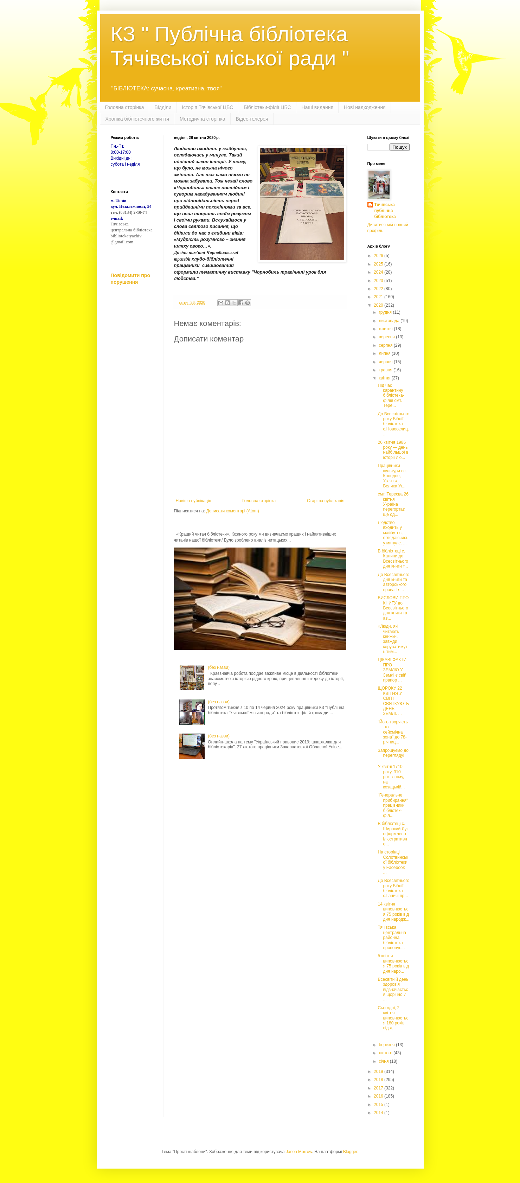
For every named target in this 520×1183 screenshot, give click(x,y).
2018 (379, 1079)
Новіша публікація (193, 500)
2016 (379, 1096)
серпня (386, 345)
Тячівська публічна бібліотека (385, 210)
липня (385, 353)
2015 (379, 1104)
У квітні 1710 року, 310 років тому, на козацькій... (391, 776)
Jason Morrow (299, 1151)
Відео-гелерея (252, 119)
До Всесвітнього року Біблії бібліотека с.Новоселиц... (393, 424)
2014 (379, 1112)
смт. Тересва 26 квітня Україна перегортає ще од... (393, 504)
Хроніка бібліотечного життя (137, 119)
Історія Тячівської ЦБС (207, 107)
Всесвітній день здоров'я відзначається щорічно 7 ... (393, 989)
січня (384, 1061)
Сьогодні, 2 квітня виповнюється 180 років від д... (393, 1018)
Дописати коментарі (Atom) (232, 511)
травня (386, 369)
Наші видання (317, 107)
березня (387, 1044)
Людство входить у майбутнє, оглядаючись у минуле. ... (393, 532)
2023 (379, 280)
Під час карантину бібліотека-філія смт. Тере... (391, 395)
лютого (386, 1052)
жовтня (386, 328)
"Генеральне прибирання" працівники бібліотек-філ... (393, 805)
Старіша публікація (326, 500)
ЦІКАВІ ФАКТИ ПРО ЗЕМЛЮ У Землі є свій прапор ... (392, 670)
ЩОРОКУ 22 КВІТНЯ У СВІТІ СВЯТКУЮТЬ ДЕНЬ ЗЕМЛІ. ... (393, 701)
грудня (386, 312)
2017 (379, 1088)
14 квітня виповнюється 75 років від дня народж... (393, 912)
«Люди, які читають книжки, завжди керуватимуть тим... (392, 639)
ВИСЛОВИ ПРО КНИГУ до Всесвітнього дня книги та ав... (393, 608)
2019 (379, 1071)
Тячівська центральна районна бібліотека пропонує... (392, 937)
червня (386, 361)
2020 (379, 305)
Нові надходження (365, 107)
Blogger (350, 1151)
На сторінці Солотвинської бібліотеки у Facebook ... (393, 862)
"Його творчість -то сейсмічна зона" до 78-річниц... (392, 732)
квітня (385, 378)
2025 (379, 264)
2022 (379, 288)
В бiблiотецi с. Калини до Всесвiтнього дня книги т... (393, 559)
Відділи (162, 107)
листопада (389, 320)
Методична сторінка (202, 119)
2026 (379, 255)
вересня (387, 336)
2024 (379, 272)
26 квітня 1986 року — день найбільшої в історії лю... (393, 450)
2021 (379, 296)
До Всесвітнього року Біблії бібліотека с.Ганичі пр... (393, 888)
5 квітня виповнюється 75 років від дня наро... (393, 963)
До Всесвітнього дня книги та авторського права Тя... (393, 582)
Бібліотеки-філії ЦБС (267, 107)
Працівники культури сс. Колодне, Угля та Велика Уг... (392, 475)
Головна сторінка (124, 107)
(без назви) (219, 667)
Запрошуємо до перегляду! (393, 753)
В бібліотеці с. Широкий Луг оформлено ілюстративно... (393, 833)
